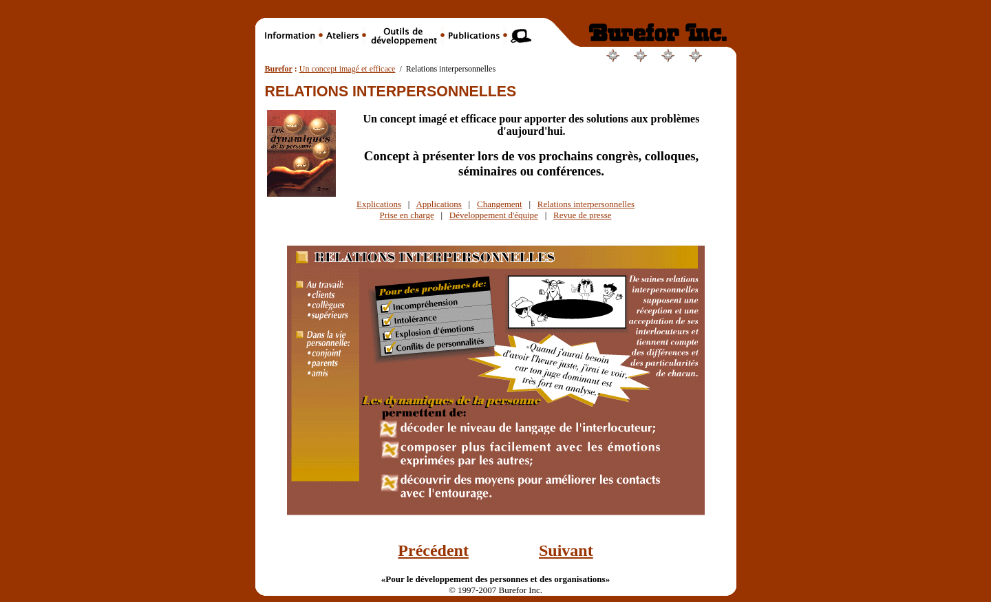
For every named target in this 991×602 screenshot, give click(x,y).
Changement (499, 204)
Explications (378, 204)
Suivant (566, 550)
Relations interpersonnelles (586, 204)
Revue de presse (582, 215)
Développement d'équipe (493, 215)
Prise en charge (407, 215)
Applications (438, 204)
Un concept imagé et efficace (347, 69)
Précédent (433, 550)
